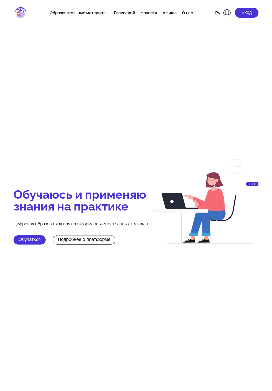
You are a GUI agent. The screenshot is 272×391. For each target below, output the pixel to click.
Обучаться (30, 239)
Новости (149, 12)
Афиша (170, 12)
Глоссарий (124, 12)
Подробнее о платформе (84, 239)
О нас (187, 12)
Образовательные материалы (79, 12)
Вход (247, 12)
